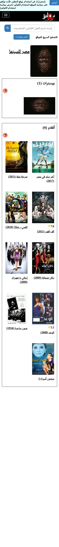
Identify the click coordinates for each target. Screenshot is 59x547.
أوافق (54, 2)
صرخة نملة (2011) (18, 176)
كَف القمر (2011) (45, 231)
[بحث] (7, 28)
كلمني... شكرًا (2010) (16, 227)
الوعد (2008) (47, 332)
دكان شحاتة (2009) (44, 277)
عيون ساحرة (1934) (17, 328)
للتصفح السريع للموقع (46, 37)
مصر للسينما (19, 51)
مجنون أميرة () (46, 378)
